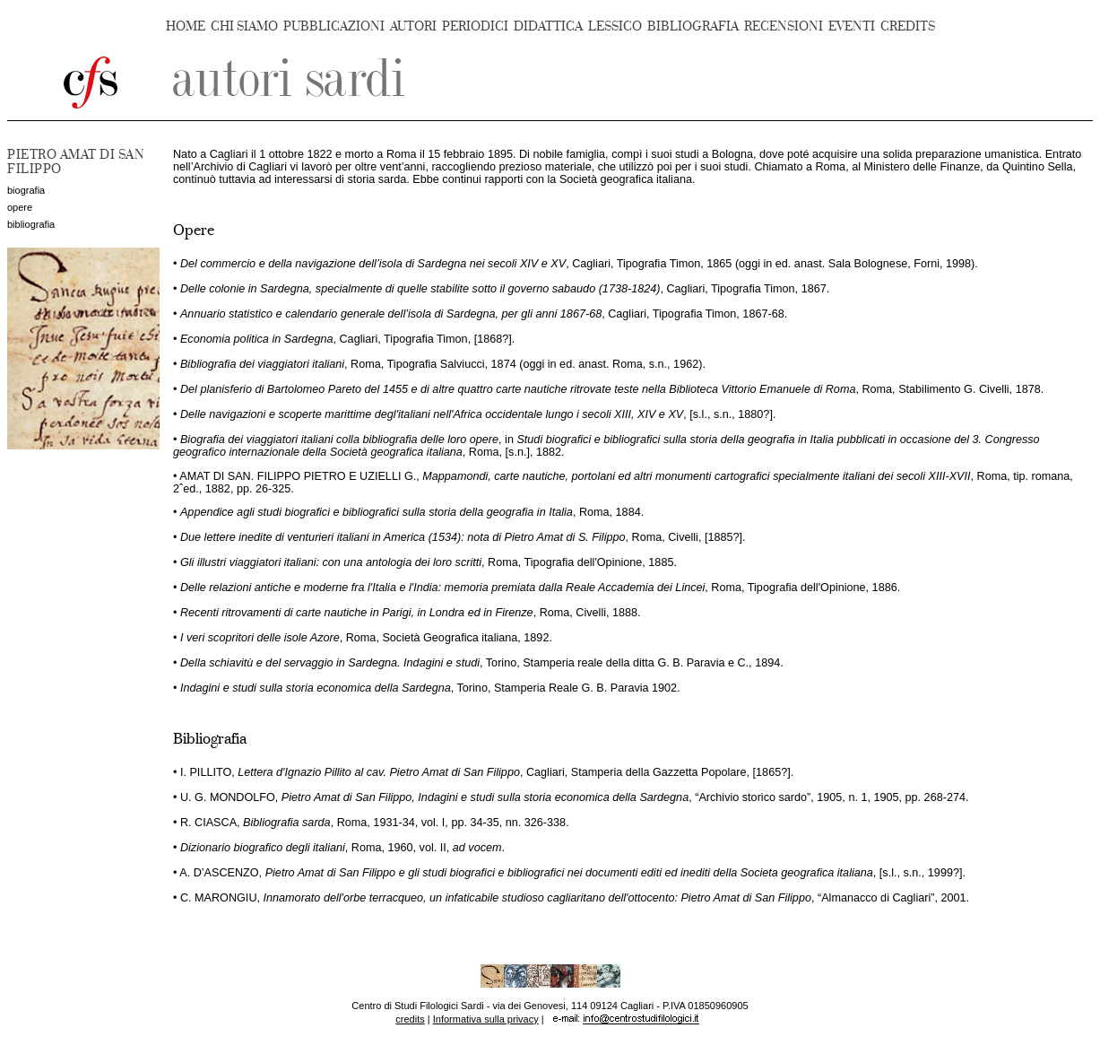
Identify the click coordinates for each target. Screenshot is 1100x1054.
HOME (185, 26)
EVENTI (851, 26)
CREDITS (907, 26)
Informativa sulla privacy (486, 1019)
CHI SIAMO (244, 26)
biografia (26, 190)
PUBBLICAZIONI (334, 26)
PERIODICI (475, 26)
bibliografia (31, 224)
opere (19, 207)
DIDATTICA (548, 26)
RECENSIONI (783, 26)
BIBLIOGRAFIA (693, 26)
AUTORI (413, 26)
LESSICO (615, 26)
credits (409, 1019)
